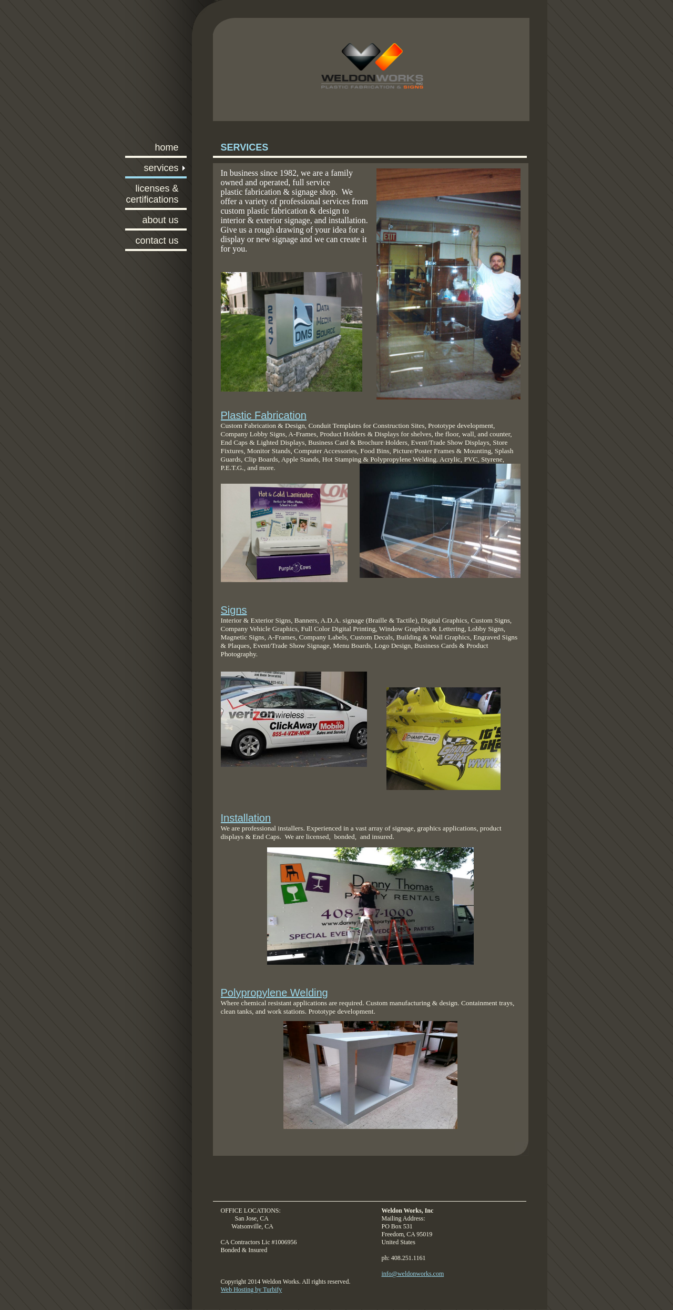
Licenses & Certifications (152, 194)
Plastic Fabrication (264, 415)
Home (166, 147)
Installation (246, 818)
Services (161, 168)
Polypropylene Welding (274, 992)
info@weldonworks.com (413, 1273)
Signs (234, 610)
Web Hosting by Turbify (251, 1289)
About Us (160, 220)
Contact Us (156, 240)
